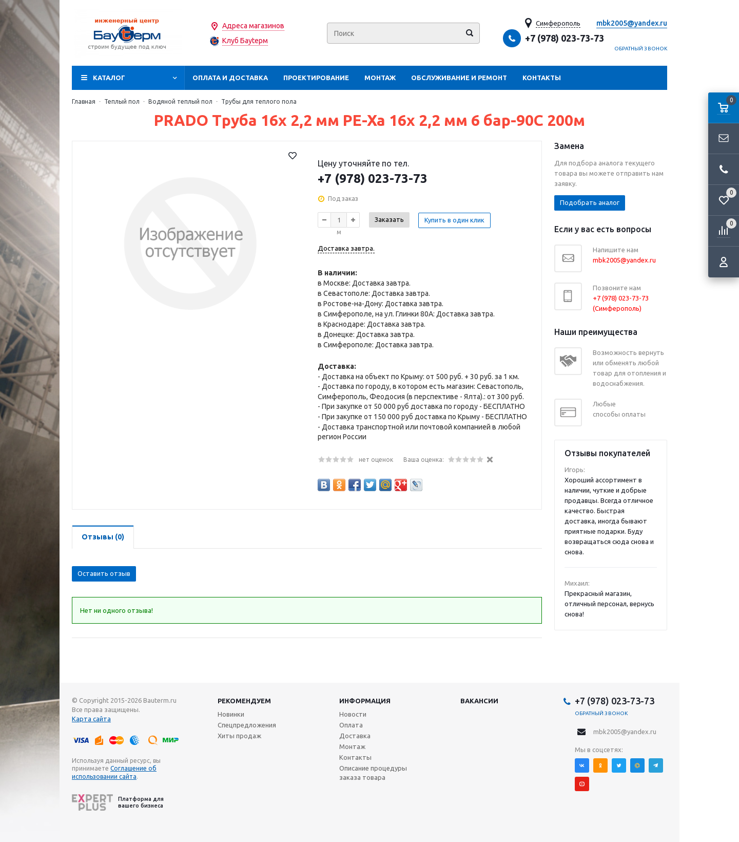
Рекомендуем (244, 700)
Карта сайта (91, 718)
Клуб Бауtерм (245, 40)
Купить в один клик (455, 219)
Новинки (231, 714)
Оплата (351, 724)
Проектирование (316, 77)
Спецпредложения (247, 724)
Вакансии (479, 700)
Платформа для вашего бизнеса (118, 802)
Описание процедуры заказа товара (373, 772)
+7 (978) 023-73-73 (564, 38)
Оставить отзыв (103, 573)
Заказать (389, 219)
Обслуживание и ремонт (459, 77)
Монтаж (380, 77)
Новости (352, 714)
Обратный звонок (641, 48)
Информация (365, 700)
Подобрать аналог (589, 202)
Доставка (355, 735)
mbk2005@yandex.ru (631, 23)
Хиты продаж (239, 735)
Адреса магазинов (253, 26)
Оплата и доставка (230, 77)
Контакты (541, 77)
